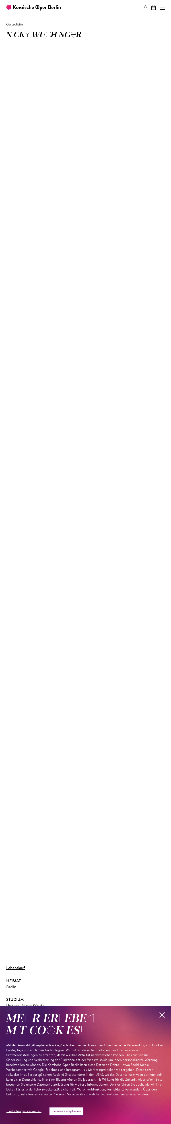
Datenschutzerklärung (53, 1084)
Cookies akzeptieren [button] (66, 1111)
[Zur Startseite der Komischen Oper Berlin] (33, 8)
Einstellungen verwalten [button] (23, 1111)
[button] (162, 8)
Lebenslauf (15, 968)
